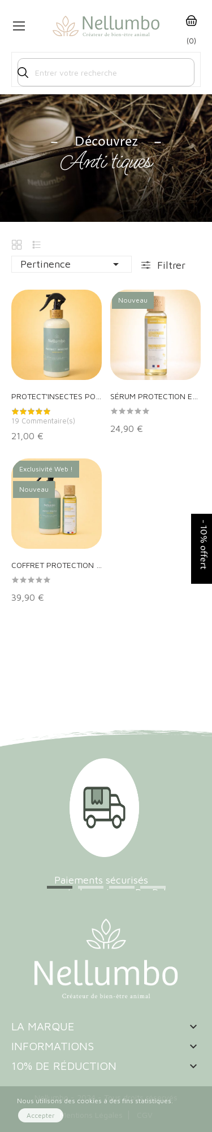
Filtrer (169, 265)
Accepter (41, 1115)
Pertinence (71, 264)
